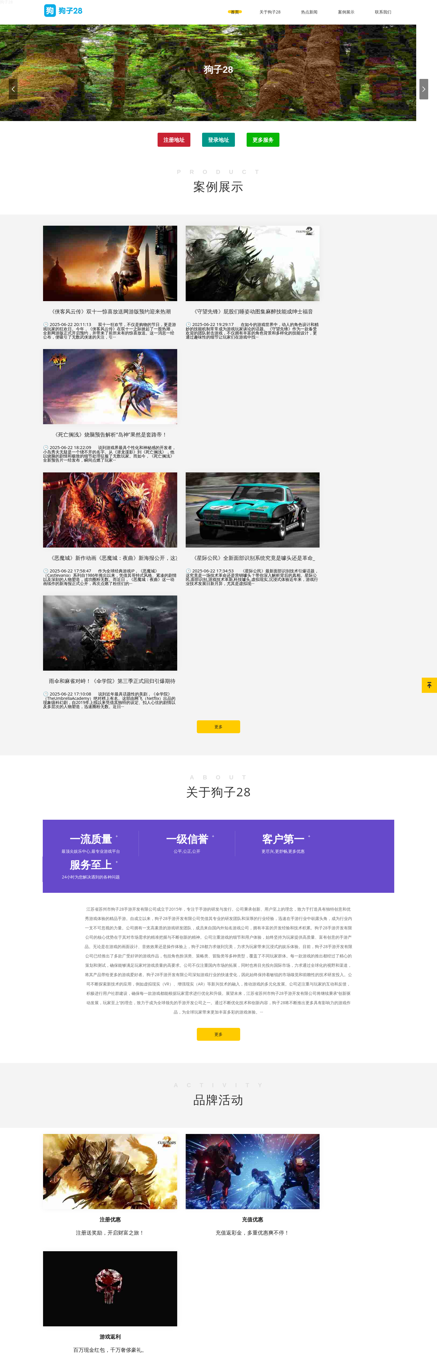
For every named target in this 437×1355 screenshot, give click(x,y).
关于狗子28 (270, 10)
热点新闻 (309, 10)
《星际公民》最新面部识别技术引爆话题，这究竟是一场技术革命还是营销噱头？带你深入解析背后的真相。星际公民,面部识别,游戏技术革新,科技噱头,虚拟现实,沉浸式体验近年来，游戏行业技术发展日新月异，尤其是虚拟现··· (218, 397)
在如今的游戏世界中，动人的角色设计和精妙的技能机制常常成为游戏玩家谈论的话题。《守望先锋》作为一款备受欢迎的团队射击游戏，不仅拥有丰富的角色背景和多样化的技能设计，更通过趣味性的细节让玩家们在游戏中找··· (218, 282)
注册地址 (172, 140)
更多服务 (264, 140)
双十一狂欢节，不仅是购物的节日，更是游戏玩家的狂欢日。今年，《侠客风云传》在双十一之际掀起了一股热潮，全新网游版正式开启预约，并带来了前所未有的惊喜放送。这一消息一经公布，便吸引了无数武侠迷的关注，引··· (98, 282)
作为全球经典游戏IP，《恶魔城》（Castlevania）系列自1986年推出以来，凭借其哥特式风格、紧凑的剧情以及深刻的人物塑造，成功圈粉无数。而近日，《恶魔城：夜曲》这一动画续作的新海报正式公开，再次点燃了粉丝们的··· (98, 397)
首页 (235, 10)
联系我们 (383, 10)
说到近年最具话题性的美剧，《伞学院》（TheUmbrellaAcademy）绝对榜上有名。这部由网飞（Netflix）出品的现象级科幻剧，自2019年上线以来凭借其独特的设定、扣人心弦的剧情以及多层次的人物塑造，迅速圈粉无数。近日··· (338, 397)
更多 (218, 467)
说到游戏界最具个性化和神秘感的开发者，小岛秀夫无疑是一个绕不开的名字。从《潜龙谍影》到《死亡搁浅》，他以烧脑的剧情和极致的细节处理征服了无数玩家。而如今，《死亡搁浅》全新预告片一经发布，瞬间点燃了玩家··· (338, 282)
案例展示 (346, 10)
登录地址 (218, 140)
